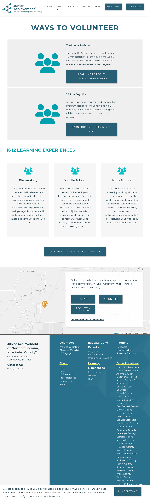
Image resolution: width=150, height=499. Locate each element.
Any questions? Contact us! (87, 319)
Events (86, 7)
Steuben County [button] (125, 467)
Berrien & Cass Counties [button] (124, 388)
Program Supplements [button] (95, 353)
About (60, 7)
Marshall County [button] (125, 440)
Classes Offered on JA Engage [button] (69, 352)
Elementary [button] (94, 372)
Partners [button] (122, 342)
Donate (83, 299)
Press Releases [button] (67, 377)
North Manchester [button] (126, 453)
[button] (57, 10)
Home (49, 7)
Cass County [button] (123, 396)
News (97, 7)
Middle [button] (92, 375)
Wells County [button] (123, 473)
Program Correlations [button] (100, 357)
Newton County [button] (125, 446)
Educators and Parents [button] (98, 345)
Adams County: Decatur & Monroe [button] (126, 375)
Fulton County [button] (124, 413)
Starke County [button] (124, 463)
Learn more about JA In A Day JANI (91, 129)
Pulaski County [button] (124, 457)
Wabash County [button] (125, 470)
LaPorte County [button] (125, 436)
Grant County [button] (123, 416)
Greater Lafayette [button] (126, 419)
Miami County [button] (124, 443)
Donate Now (113, 7)
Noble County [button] (124, 450)
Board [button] (62, 371)
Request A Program (83, 309)
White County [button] (124, 477)
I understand (127, 491)
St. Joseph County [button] (126, 460)
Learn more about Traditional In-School (91, 76)
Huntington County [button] (127, 423)
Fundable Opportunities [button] (124, 348)
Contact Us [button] (15, 364)
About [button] (63, 363)
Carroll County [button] (124, 393)
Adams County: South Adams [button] (128, 382)
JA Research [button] (66, 374)
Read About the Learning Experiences (75, 251)
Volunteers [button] (66, 342)
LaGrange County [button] (126, 433)
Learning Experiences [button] (96, 366)
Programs (73, 7)
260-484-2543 (15, 369)
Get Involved (135, 7)
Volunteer (111, 299)
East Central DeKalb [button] (127, 406)
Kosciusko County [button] (126, 430)
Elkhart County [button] (124, 409)
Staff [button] (61, 367)
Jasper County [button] (124, 426)
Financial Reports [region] (126, 353)
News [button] (62, 384)
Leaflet (117, 333)
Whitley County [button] (124, 480)
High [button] (90, 378)
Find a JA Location (126, 484)
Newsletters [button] (66, 381)
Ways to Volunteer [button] (69, 346)
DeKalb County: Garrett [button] (125, 401)
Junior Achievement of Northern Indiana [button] (127, 369)
